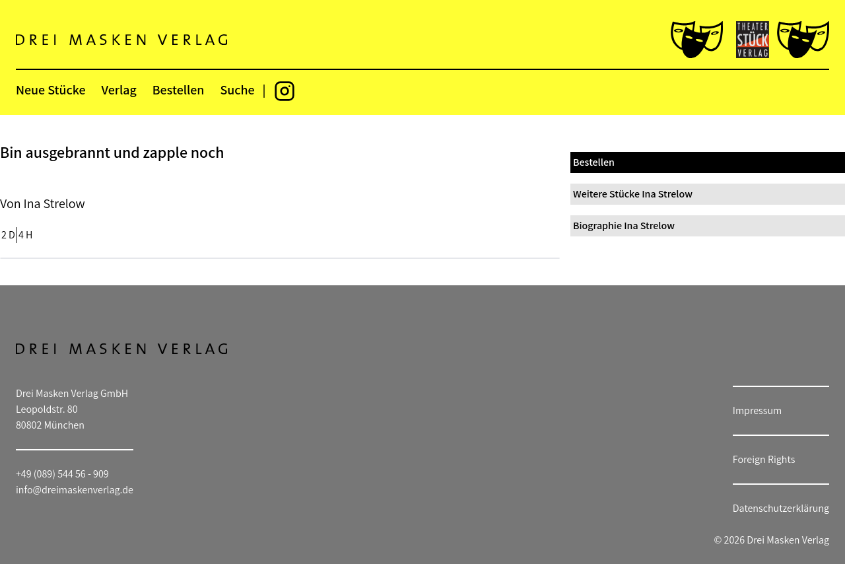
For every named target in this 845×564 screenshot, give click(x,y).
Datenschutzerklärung (781, 508)
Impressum (757, 410)
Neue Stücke (50, 89)
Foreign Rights (764, 459)
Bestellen (178, 89)
